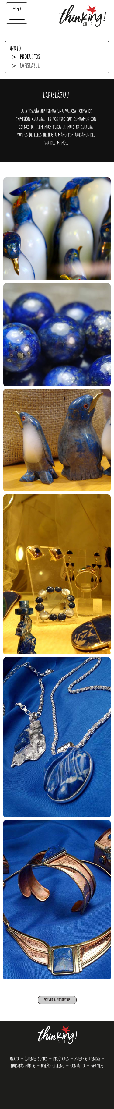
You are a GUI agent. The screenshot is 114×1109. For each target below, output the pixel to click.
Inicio (15, 48)
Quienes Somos (36, 1059)
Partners (97, 1066)
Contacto (77, 1066)
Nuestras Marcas (23, 1066)
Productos (30, 56)
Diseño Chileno (52, 1066)
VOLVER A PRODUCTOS (57, 999)
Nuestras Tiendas (87, 1059)
